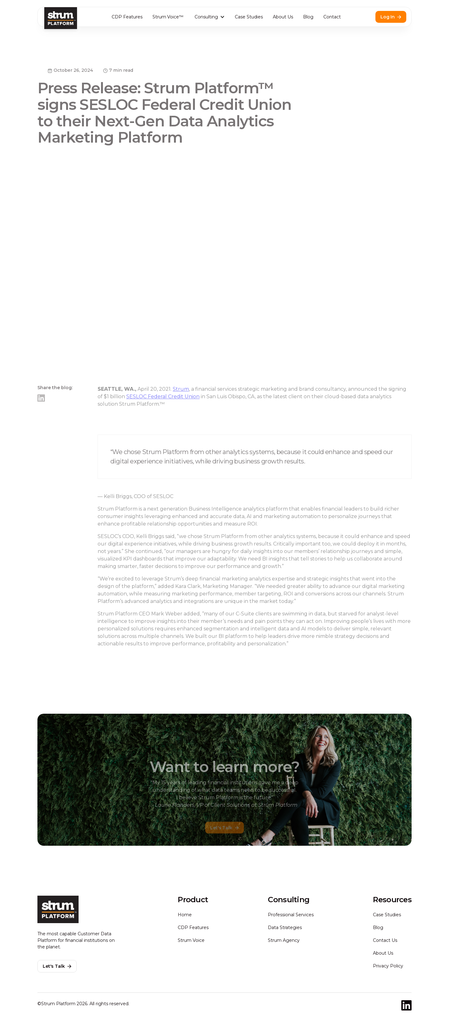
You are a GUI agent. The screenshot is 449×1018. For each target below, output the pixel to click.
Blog (308, 17)
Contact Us (385, 940)
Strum (181, 405)
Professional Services (291, 915)
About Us (283, 17)
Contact (332, 17)
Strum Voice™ (168, 17)
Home (185, 915)
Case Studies (249, 17)
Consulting (206, 17)
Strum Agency (284, 940)
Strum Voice (191, 940)
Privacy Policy (388, 966)
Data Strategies (285, 927)
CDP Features (127, 17)
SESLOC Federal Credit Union (163, 412)
